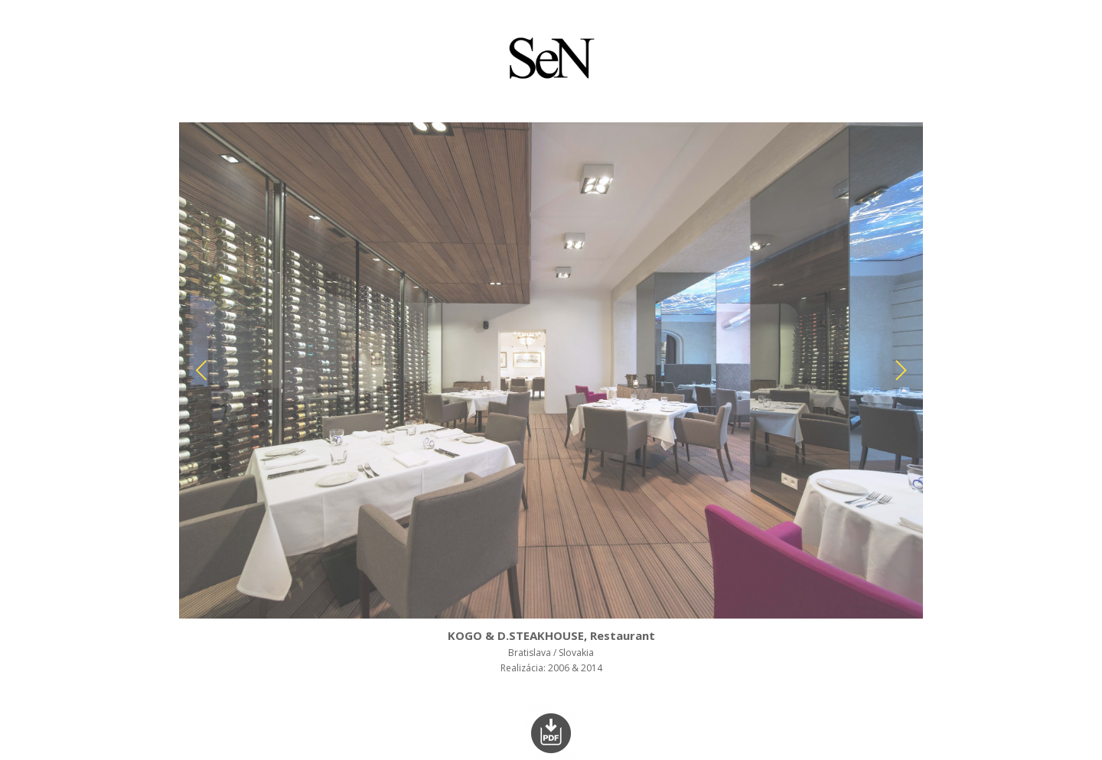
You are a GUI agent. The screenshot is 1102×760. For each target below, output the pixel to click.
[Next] (898, 370)
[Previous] (203, 370)
